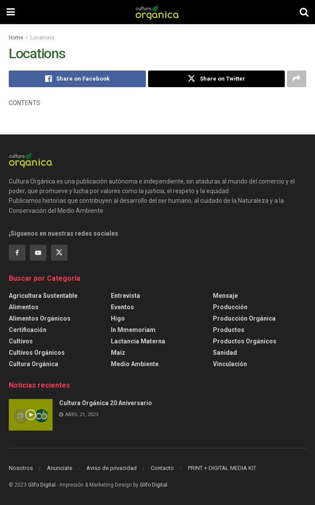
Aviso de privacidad (111, 468)
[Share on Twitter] (216, 79)
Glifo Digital (42, 485)
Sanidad (225, 352)
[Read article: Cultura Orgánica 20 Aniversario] (31, 415)
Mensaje (225, 295)
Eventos (122, 307)
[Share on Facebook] (77, 79)
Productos (228, 329)
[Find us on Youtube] (38, 253)
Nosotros (21, 468)
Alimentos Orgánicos (40, 318)
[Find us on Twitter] (59, 253)
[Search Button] (304, 12)
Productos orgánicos (244, 341)
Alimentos (24, 307)
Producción (230, 307)
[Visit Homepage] (157, 12)
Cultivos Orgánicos (37, 352)
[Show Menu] (11, 12)
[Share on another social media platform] (296, 79)
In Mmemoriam (133, 329)
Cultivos (21, 341)
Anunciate (59, 468)
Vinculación (230, 363)
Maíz (118, 352)
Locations (42, 38)
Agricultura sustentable (43, 295)
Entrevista (125, 295)
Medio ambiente (135, 363)
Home (16, 38)
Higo (118, 318)
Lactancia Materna (138, 341)
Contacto (162, 468)
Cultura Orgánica (33, 363)
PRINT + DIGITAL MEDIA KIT (222, 468)
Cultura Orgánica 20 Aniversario (105, 402)
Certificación (27, 329)
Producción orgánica (244, 318)
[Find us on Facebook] (17, 253)
